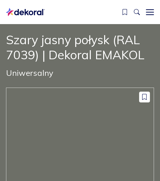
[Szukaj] (137, 12)
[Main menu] (150, 12)
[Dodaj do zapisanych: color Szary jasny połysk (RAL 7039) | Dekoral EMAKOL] (144, 97)
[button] (125, 12)
